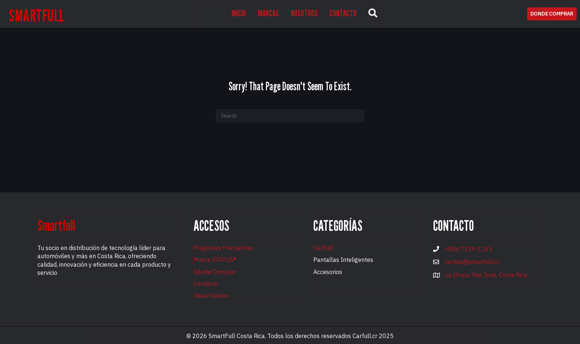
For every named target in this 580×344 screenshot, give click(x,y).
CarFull (323, 248)
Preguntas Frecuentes (223, 248)
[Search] (290, 115)
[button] (372, 14)
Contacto (205, 283)
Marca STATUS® (214, 259)
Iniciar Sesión (211, 295)
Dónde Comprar (214, 272)
